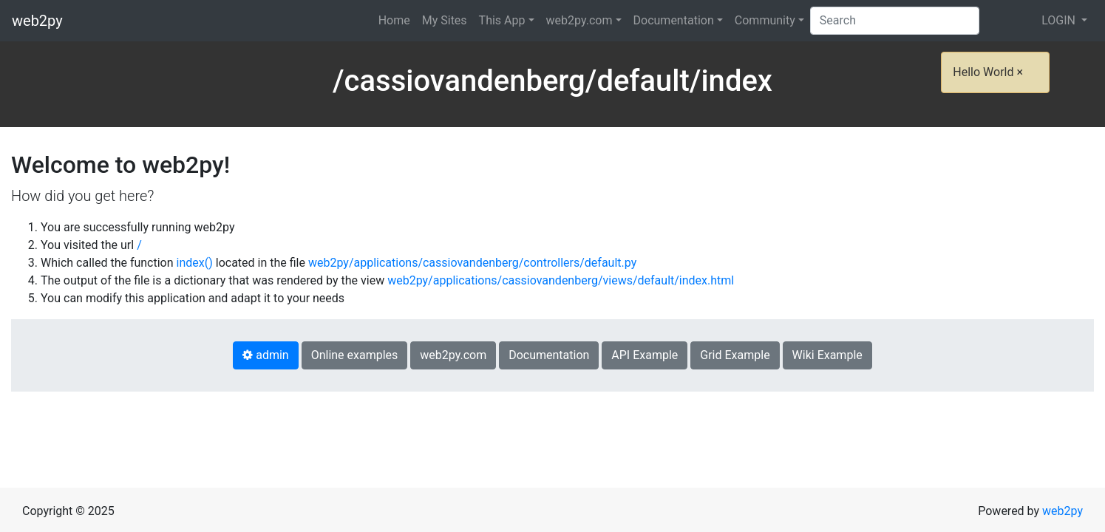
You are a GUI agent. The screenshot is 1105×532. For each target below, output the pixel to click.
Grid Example (734, 355)
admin (265, 355)
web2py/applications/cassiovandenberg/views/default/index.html (560, 280)
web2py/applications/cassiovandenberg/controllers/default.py (472, 263)
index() (195, 263)
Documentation (673, 20)
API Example (644, 355)
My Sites (444, 20)
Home (394, 20)
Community (765, 20)
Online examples (354, 355)
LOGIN (1059, 20)
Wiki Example (827, 355)
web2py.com (579, 20)
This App (502, 20)
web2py (37, 21)
